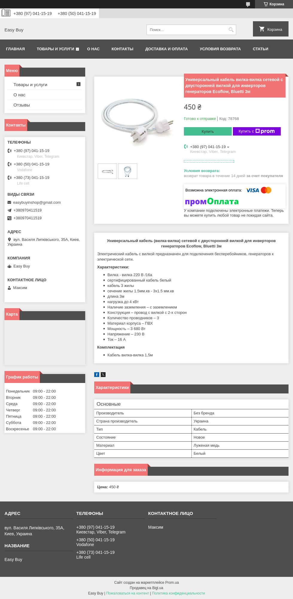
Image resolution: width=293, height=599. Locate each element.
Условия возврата (220, 49)
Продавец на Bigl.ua (146, 588)
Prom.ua (172, 582)
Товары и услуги (55, 49)
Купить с (257, 131)
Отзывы (21, 104)
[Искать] (231, 30)
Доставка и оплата (166, 49)
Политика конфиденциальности (178, 593)
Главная (15, 49)
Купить (208, 131)
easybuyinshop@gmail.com (37, 202)
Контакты (122, 49)
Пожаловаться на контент (127, 593)
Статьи (260, 49)
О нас (93, 49)
